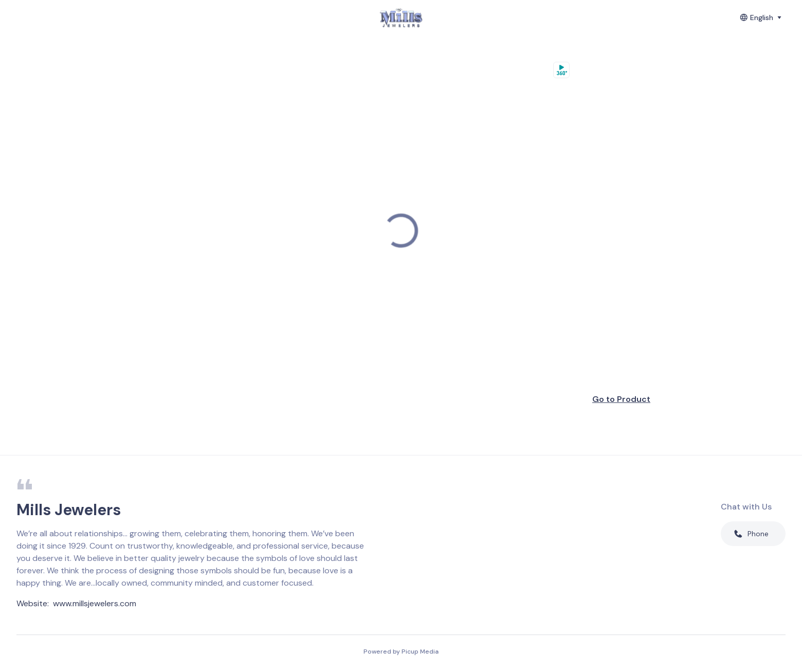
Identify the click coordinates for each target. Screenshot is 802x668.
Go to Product (621, 399)
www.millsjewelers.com (94, 603)
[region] (401, 231)
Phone (751, 534)
